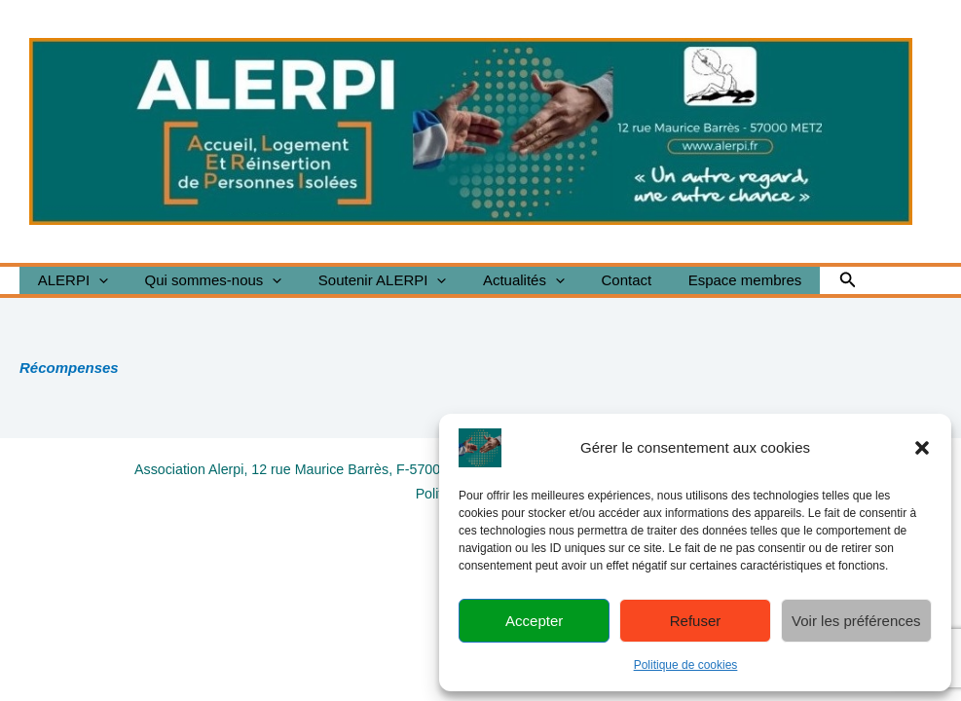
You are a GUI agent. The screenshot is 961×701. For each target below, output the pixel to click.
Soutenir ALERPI (364, 280)
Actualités (498, 280)
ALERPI (69, 280)
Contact (594, 280)
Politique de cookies (686, 665)
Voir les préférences (856, 620)
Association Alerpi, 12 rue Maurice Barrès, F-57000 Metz (305, 469)
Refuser (695, 620)
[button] (922, 448)
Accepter (534, 620)
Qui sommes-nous (202, 280)
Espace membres (704, 280)
